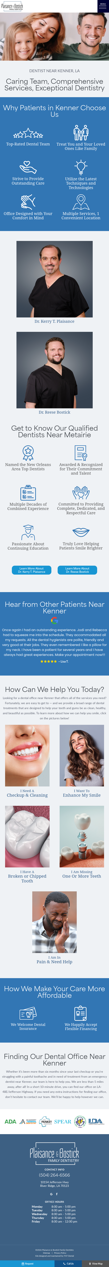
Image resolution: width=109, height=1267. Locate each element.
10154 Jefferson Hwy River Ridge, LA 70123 (54, 1184)
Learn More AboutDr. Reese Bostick (77, 570)
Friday (36, 1221)
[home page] (12, 6)
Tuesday (37, 1210)
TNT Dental (69, 1255)
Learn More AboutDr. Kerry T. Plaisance (31, 570)
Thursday (38, 1217)
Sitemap (46, 1252)
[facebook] (57, 1194)
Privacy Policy (60, 1252)
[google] (51, 1194)
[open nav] (103, 6)
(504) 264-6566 (54, 1174)
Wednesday (39, 1214)
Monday (37, 1206)
